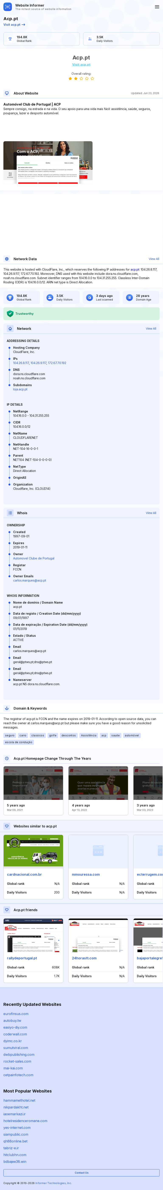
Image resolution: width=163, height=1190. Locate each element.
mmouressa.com (86, 874)
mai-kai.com (13, 1068)
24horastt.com (84, 958)
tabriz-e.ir (11, 1148)
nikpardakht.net (15, 1107)
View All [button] (154, 259)
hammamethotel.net (19, 1100)
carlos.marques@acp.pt (29, 580)
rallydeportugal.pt (22, 958)
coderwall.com (15, 1034)
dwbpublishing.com (18, 1054)
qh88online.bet (15, 1141)
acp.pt (135, 269)
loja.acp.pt (20, 389)
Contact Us (82, 1172)
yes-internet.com (17, 1127)
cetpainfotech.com (18, 1075)
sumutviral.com (15, 1048)
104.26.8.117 (21, 363)
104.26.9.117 (38, 363)
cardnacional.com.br (24, 874)
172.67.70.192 (57, 363)
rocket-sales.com (17, 1061)
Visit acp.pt (14, 24)
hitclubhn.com (14, 1155)
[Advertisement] (81, 128)
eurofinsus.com (15, 1014)
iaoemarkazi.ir (14, 1114)
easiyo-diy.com (15, 1027)
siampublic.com (15, 1134)
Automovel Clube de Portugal (33, 558)
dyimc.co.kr (12, 1041)
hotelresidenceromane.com (25, 1121)
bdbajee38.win (14, 1161)
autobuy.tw (12, 1020)
